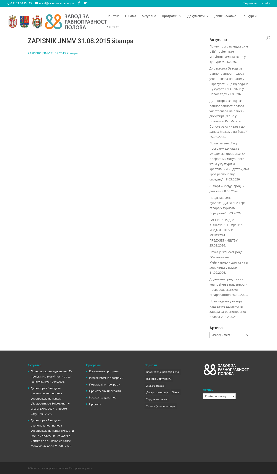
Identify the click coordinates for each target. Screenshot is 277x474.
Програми (169, 16)
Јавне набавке (225, 16)
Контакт (112, 27)
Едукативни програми (104, 371)
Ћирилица (250, 3)
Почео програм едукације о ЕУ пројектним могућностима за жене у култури (51, 376)
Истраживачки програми (106, 378)
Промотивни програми (105, 391)
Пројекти (95, 404)
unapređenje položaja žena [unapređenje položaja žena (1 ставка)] (162, 372)
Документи (196, 16)
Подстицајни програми (104, 384)
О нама (130, 16)
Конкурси (249, 16)
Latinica (266, 3)
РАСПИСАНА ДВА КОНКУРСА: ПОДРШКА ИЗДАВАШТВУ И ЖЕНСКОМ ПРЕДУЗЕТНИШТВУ (226, 230)
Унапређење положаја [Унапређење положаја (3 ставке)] (160, 406)
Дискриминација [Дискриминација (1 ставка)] (157, 392)
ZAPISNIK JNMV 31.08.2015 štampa (53, 53)
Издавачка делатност (103, 397)
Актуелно (149, 16)
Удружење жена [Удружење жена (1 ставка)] (156, 399)
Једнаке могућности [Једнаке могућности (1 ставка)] (159, 379)
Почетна (112, 16)
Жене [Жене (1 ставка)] (175, 392)
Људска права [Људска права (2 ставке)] (155, 385)
